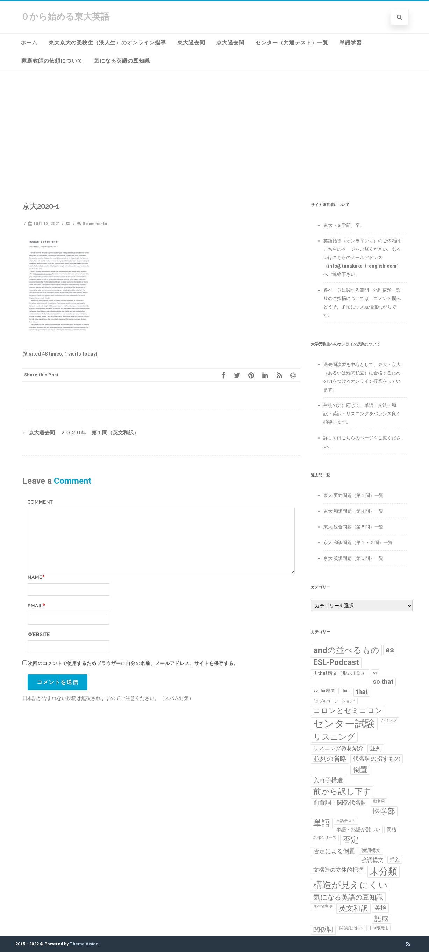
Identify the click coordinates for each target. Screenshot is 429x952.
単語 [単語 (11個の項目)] (321, 823)
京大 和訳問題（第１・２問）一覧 (358, 542)
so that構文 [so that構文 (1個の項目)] (324, 690)
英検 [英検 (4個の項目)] (380, 907)
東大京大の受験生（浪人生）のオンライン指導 (107, 42)
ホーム (29, 42)
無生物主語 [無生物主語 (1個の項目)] (323, 906)
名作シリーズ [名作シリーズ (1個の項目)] (324, 837)
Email (35, 605)
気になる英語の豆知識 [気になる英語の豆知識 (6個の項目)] (348, 897)
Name (35, 577)
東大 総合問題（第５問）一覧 (353, 526)
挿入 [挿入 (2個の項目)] (395, 859)
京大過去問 (230, 42)
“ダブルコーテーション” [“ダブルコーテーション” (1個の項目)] (334, 701)
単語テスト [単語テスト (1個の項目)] (346, 821)
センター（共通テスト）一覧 (292, 42)
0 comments (95, 223)
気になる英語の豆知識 (122, 61)
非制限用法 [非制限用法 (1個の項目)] (378, 928)
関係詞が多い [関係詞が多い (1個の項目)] (351, 928)
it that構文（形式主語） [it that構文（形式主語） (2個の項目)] (340, 673)
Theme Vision (84, 944)
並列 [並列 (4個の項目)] (376, 748)
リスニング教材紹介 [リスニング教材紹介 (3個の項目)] (338, 748)
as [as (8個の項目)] (390, 649)
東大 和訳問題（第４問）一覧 (353, 511)
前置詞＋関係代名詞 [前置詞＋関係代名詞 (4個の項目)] (340, 802)
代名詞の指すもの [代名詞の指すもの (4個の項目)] (376, 758)
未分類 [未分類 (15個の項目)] (383, 871)
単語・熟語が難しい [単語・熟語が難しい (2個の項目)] (358, 829)
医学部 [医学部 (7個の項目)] (384, 811)
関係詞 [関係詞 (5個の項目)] (323, 929)
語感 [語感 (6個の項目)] (381, 919)
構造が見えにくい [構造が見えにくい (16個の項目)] (350, 884)
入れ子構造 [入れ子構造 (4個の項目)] (328, 780)
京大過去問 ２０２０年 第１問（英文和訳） (80, 433)
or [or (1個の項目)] (375, 672)
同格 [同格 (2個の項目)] (391, 829)
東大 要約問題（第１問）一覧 (353, 495)
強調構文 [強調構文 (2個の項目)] (371, 850)
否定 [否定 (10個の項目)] (351, 840)
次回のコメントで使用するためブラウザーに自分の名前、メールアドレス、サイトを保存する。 (133, 663)
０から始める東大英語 (65, 17)
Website (39, 634)
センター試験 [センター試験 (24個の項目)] (344, 724)
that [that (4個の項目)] (362, 691)
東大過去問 (191, 42)
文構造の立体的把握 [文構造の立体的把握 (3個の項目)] (338, 869)
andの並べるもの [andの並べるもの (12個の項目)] (346, 650)
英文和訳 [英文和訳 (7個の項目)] (353, 908)
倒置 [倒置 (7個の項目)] (360, 770)
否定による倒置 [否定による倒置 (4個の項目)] (334, 851)
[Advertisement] (214, 122)
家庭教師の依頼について (52, 61)
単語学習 (350, 42)
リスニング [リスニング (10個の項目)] (334, 737)
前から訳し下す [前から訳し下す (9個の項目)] (342, 791)
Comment (40, 502)
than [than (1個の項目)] (345, 690)
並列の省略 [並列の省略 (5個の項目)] (329, 759)
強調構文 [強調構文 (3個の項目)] (372, 860)
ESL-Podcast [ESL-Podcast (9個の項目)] (336, 662)
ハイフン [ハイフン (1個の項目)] (389, 720)
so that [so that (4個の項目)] (383, 681)
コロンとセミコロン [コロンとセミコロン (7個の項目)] (347, 710)
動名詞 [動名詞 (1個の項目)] (379, 801)
